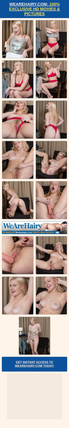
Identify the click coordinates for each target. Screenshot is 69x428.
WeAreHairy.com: (34, 9)
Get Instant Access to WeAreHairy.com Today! (34, 364)
